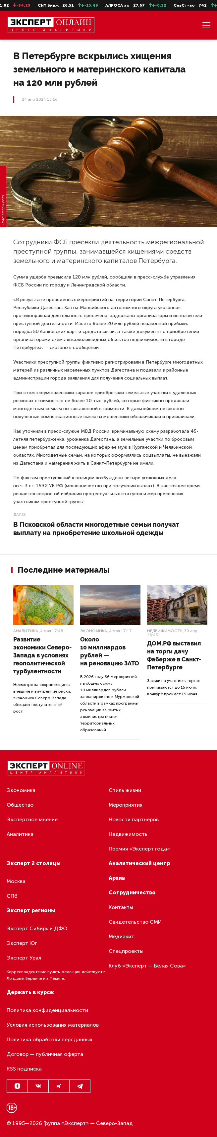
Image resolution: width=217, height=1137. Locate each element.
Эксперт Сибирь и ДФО (37, 928)
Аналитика (25, 630)
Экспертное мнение (32, 819)
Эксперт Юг (22, 943)
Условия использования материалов (53, 1025)
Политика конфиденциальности (47, 1010)
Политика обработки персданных (49, 1039)
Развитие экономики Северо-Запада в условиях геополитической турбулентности (42, 655)
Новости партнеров (134, 819)
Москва (16, 881)
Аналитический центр (139, 863)
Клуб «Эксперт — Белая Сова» (147, 966)
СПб (12, 896)
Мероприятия (125, 805)
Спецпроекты (126, 951)
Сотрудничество (132, 892)
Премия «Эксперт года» (139, 849)
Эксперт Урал (24, 958)
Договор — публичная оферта (45, 1054)
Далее (19, 514)
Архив (117, 878)
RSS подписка (24, 1069)
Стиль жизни (125, 790)
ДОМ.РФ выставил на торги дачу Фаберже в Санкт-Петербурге (174, 655)
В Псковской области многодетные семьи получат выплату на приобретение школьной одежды (96, 528)
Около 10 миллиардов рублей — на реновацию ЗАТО (109, 651)
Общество (20, 805)
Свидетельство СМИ (135, 922)
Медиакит (121, 936)
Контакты (121, 907)
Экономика (93, 630)
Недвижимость (164, 630)
